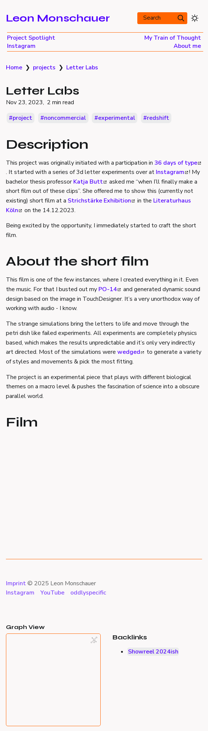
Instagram (21, 46)
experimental (116, 118)
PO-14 (109, 289)
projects (44, 67)
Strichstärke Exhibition (101, 201)
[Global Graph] (94, 640)
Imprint (16, 583)
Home (14, 67)
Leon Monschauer (58, 18)
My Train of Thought (172, 38)
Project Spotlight (31, 38)
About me (187, 46)
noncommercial (65, 118)
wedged (130, 352)
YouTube (52, 593)
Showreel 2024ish (153, 652)
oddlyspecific (88, 593)
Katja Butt (90, 182)
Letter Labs (82, 67)
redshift (158, 118)
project (22, 118)
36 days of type (177, 163)
